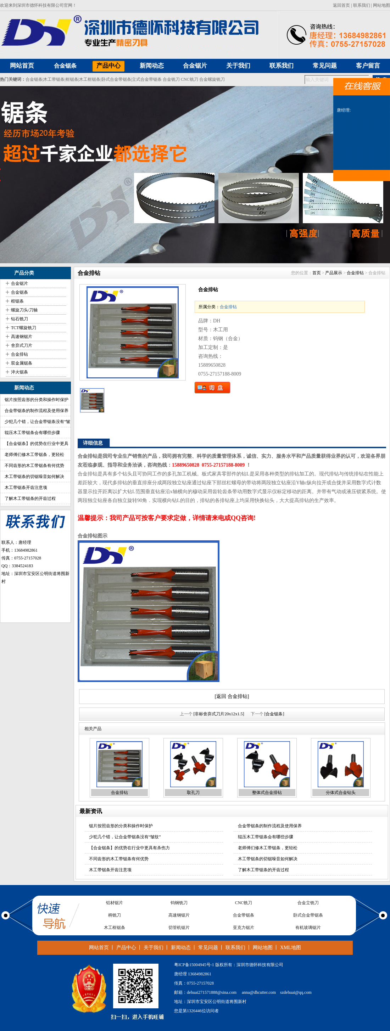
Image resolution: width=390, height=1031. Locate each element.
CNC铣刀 (189, 79)
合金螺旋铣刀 (212, 79)
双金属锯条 (21, 363)
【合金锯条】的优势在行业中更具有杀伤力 (129, 847)
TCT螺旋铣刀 (23, 327)
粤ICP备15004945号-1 (194, 964)
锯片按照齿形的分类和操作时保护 (36, 399)
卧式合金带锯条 (116, 79)
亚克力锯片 (243, 927)
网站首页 (99, 947)
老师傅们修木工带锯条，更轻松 (34, 454)
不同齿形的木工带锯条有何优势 (34, 465)
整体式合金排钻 (267, 792)
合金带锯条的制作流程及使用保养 (36, 410)
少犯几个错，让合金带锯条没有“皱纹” (125, 836)
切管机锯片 (179, 927)
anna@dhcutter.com (259, 992)
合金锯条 (65, 66)
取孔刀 (193, 792)
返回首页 (341, 5)
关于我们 (153, 947)
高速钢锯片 (21, 336)
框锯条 (72, 79)
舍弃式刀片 (21, 345)
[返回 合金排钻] (232, 696)
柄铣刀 (114, 915)
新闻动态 (181, 947)
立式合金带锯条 (147, 79)
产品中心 (126, 947)
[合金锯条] (274, 713)
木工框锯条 (89, 79)
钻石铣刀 (19, 318)
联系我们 (361, 5)
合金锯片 (19, 283)
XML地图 (290, 947)
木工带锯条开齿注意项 (26, 487)
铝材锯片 (114, 902)
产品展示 (333, 272)
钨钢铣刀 (179, 902)
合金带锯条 (243, 915)
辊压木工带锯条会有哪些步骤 (32, 432)
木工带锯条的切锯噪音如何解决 (34, 476)
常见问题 (208, 947)
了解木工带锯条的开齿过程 (30, 498)
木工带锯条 (54, 79)
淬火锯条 (19, 372)
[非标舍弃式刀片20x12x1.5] (219, 713)
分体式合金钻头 (341, 792)
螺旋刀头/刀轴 (24, 310)
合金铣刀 (171, 79)
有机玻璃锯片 (308, 927)
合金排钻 (19, 354)
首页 (316, 272)
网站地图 (381, 5)
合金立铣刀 (308, 902)
